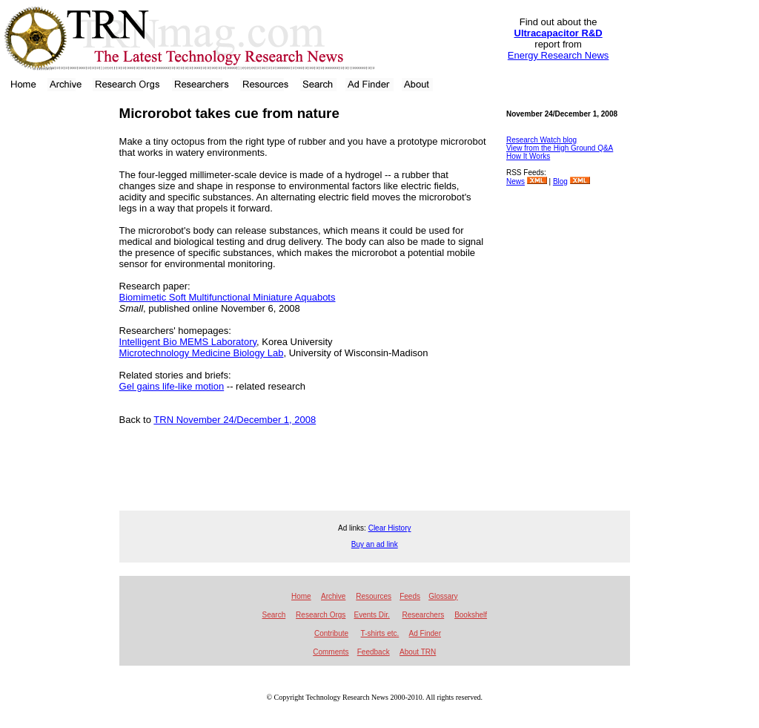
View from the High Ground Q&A (559, 148)
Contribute (331, 633)
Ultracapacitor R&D (558, 33)
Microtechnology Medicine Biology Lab (201, 352)
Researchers (423, 615)
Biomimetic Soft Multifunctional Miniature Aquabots (227, 297)
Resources (373, 596)
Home (301, 596)
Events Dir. (371, 615)
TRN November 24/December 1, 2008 (234, 419)
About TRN (418, 652)
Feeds (410, 596)
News (515, 181)
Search (274, 615)
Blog (560, 181)
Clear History (389, 528)
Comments (330, 652)
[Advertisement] (54, 322)
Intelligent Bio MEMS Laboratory (187, 341)
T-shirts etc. (380, 633)
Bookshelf (470, 615)
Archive (333, 596)
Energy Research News (558, 55)
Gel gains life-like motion (172, 386)
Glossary (442, 596)
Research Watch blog (541, 140)
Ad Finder (425, 633)
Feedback (373, 652)
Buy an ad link (374, 544)
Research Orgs (320, 615)
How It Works (528, 156)
